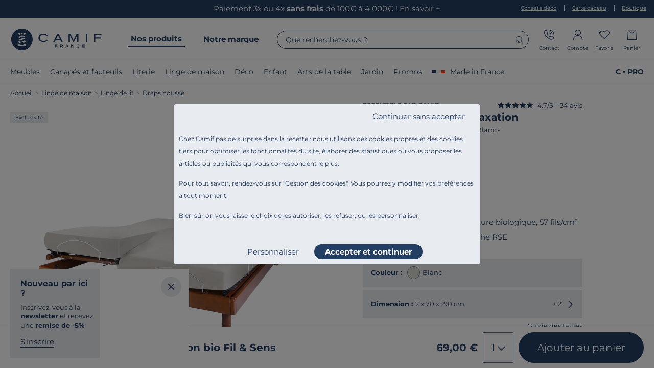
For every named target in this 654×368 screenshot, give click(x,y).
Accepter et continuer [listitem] (368, 252)
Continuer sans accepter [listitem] (418, 116)
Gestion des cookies (315, 183)
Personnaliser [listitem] (273, 252)
